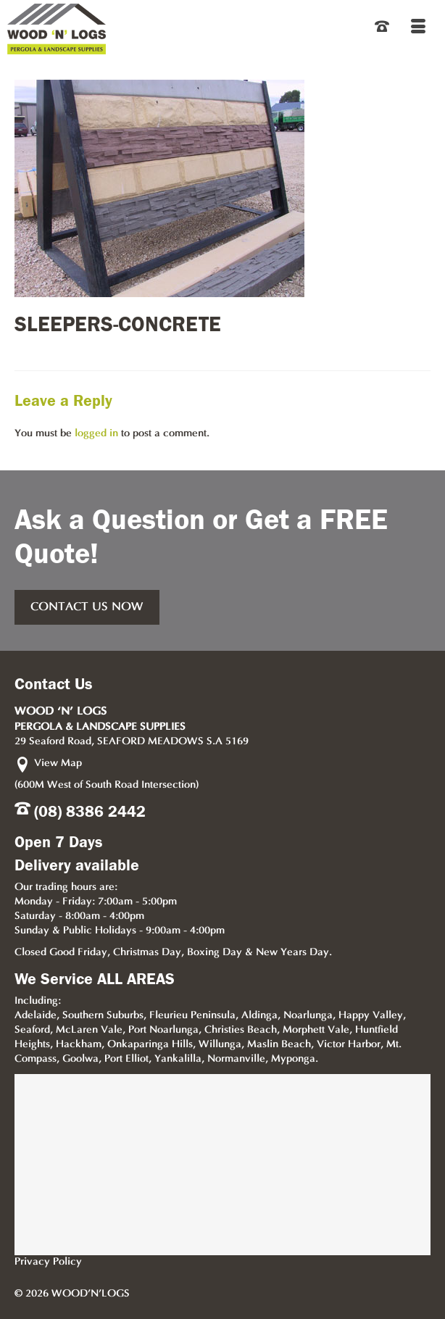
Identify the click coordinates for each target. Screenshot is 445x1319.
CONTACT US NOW (87, 607)
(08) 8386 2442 (90, 811)
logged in (96, 433)
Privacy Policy (48, 1262)
